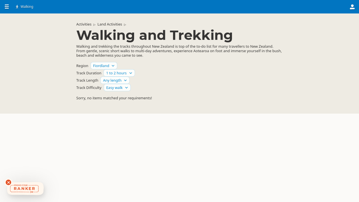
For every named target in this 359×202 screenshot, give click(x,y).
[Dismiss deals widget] (8, 182)
